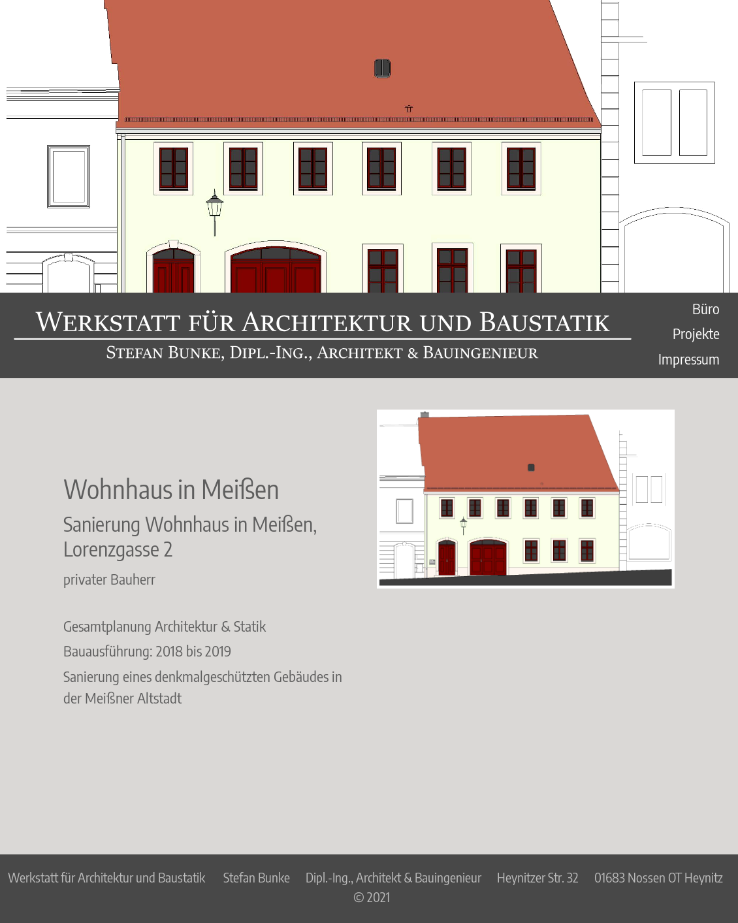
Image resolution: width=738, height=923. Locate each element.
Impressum (689, 358)
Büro (706, 308)
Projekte (696, 333)
